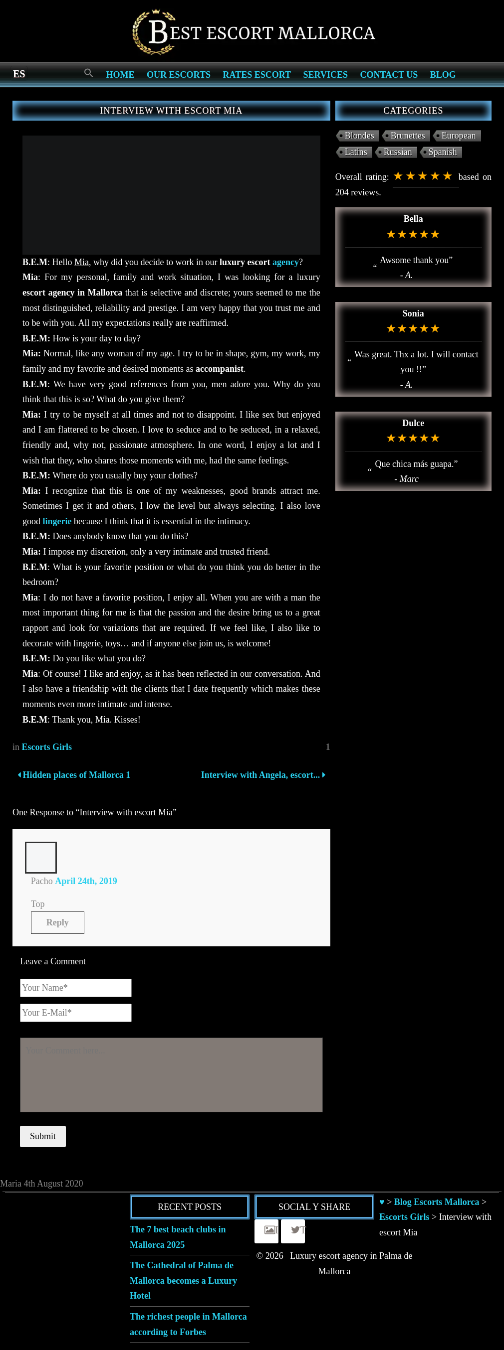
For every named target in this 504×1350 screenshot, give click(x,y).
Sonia (413, 313)
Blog (443, 75)
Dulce (413, 423)
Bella (413, 219)
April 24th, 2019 (86, 881)
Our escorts (179, 75)
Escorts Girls (47, 747)
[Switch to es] (19, 73)
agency (285, 262)
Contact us (389, 75)
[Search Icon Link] (88, 73)
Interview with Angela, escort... (262, 775)
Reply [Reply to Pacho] (57, 922)
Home (120, 75)
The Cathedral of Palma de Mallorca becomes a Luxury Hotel (183, 1280)
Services (325, 75)
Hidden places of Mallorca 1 (73, 775)
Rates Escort (257, 75)
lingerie (57, 521)
